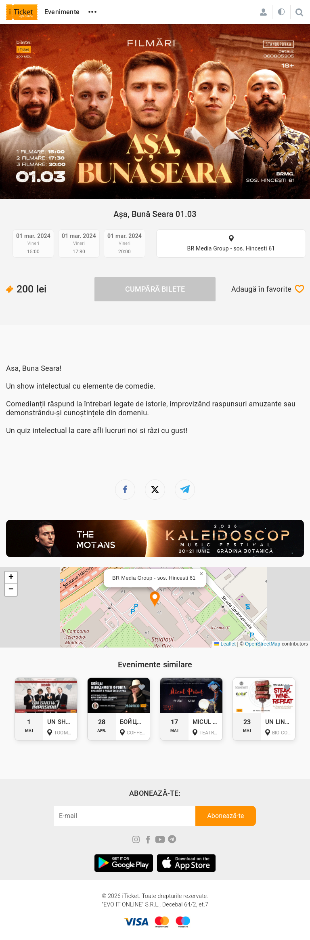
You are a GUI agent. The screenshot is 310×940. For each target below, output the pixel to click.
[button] (155, 599)
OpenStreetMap (262, 644)
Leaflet (225, 644)
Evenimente (62, 12)
